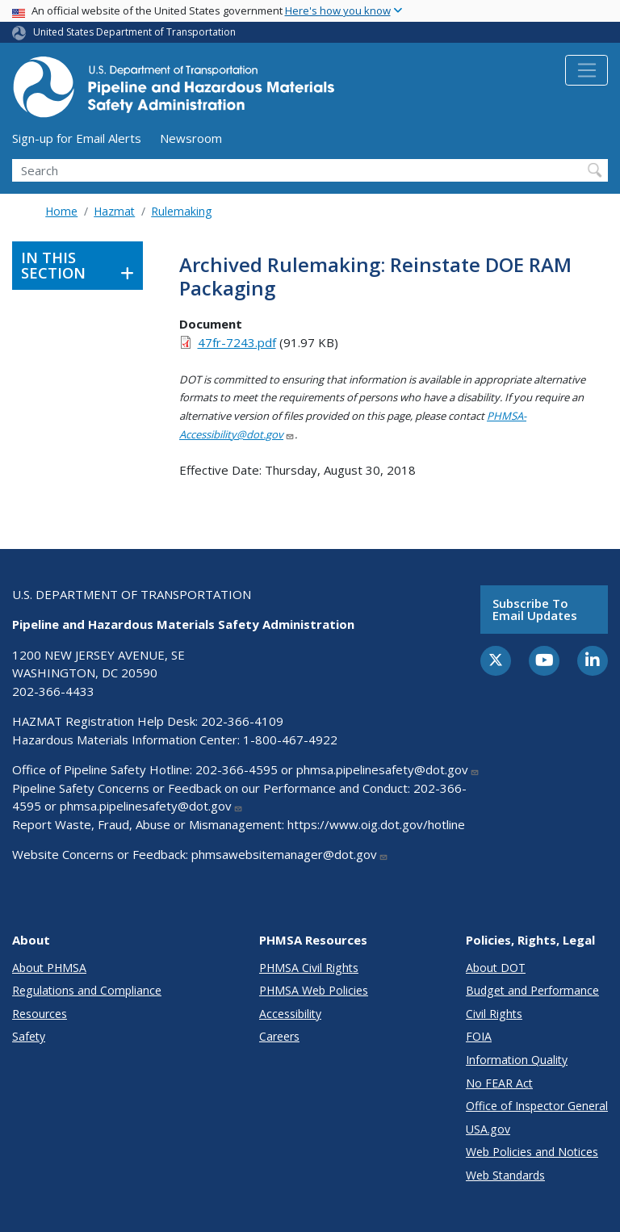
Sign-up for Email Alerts (76, 138)
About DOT (496, 967)
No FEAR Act (499, 1083)
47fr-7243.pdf (237, 342)
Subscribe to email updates (534, 609)
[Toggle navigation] (586, 70)
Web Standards (505, 1175)
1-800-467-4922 (290, 739)
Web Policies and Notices (532, 1151)
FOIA (479, 1036)
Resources (39, 1013)
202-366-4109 (242, 721)
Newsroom (191, 138)
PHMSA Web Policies (313, 990)
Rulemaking (181, 211)
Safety (28, 1036)
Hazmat (114, 211)
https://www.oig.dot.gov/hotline (376, 824)
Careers (279, 1036)
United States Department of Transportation (134, 32)
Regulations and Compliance (86, 990)
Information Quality (517, 1059)
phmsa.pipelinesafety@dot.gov (388, 769)
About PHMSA (49, 967)
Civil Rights (494, 1013)
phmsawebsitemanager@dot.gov (289, 854)
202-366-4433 (53, 691)
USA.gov (488, 1129)
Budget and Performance (532, 990)
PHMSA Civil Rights (308, 967)
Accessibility (290, 1013)
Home (61, 211)
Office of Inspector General (537, 1105)
